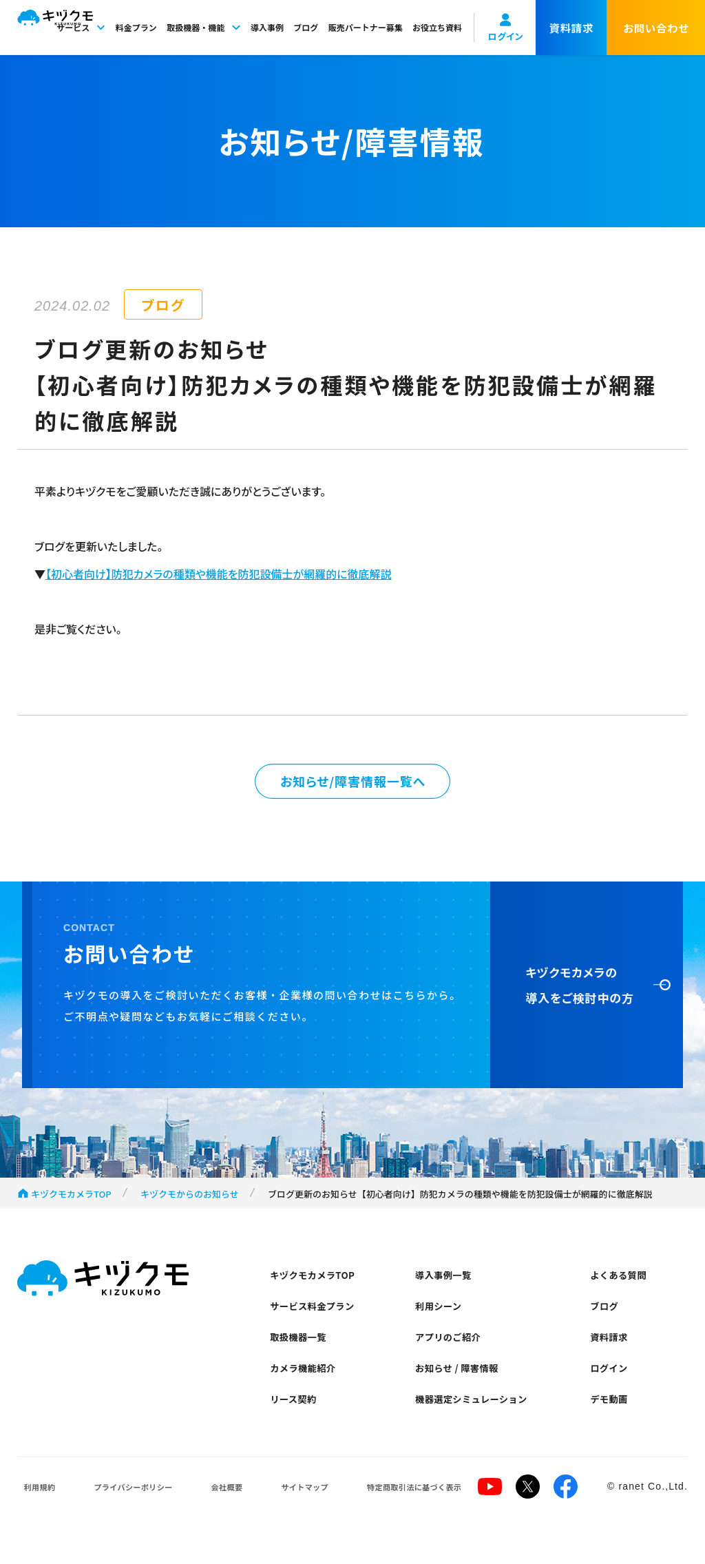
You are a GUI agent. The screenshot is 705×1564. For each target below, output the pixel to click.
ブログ (305, 27)
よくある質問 (623, 1284)
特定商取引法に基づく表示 (378, 1515)
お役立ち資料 (437, 27)
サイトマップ (275, 1515)
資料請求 (612, 1354)
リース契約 (297, 1424)
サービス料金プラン (318, 1319)
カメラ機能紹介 (308, 1389)
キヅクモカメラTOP (71, 1200)
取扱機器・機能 (203, 27)
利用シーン (443, 1319)
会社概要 (206, 1515)
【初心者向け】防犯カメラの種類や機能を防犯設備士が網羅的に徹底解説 (218, 573)
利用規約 (34, 1515)
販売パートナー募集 (365, 27)
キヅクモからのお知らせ (189, 1200)
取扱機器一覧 (303, 1354)
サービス (80, 27)
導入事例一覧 (448, 1284)
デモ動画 (612, 1424)
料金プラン (136, 27)
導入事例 (267, 27)
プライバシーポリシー (120, 1515)
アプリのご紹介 (454, 1354)
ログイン (612, 1389)
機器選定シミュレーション (480, 1424)
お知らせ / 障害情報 (463, 1389)
